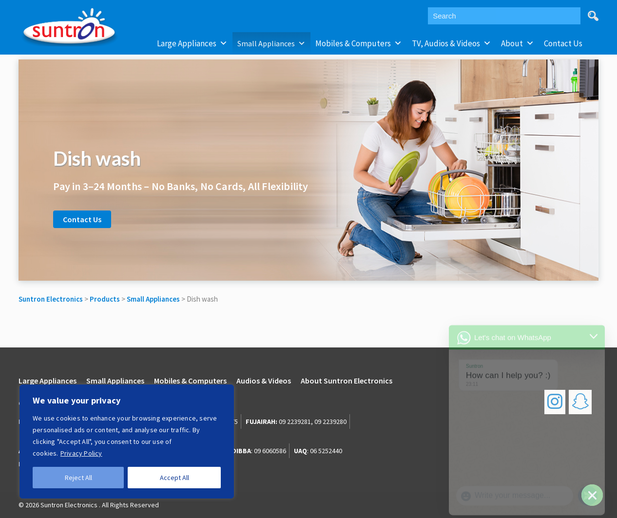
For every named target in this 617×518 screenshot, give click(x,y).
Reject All (78, 477)
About (517, 43)
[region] (126, 441)
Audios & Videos (263, 380)
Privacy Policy (81, 453)
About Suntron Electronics (346, 380)
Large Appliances (192, 43)
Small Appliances (271, 43)
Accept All (174, 477)
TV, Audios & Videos (451, 43)
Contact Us (563, 43)
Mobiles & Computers (358, 43)
